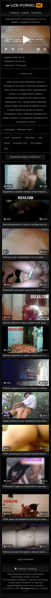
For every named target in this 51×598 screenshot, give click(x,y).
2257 (25, 591)
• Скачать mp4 (25, 73)
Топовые (36, 13)
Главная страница (25, 568)
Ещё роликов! (25, 559)
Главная (14, 13)
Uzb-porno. (26, 5)
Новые (25, 13)
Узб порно (25, 588)
